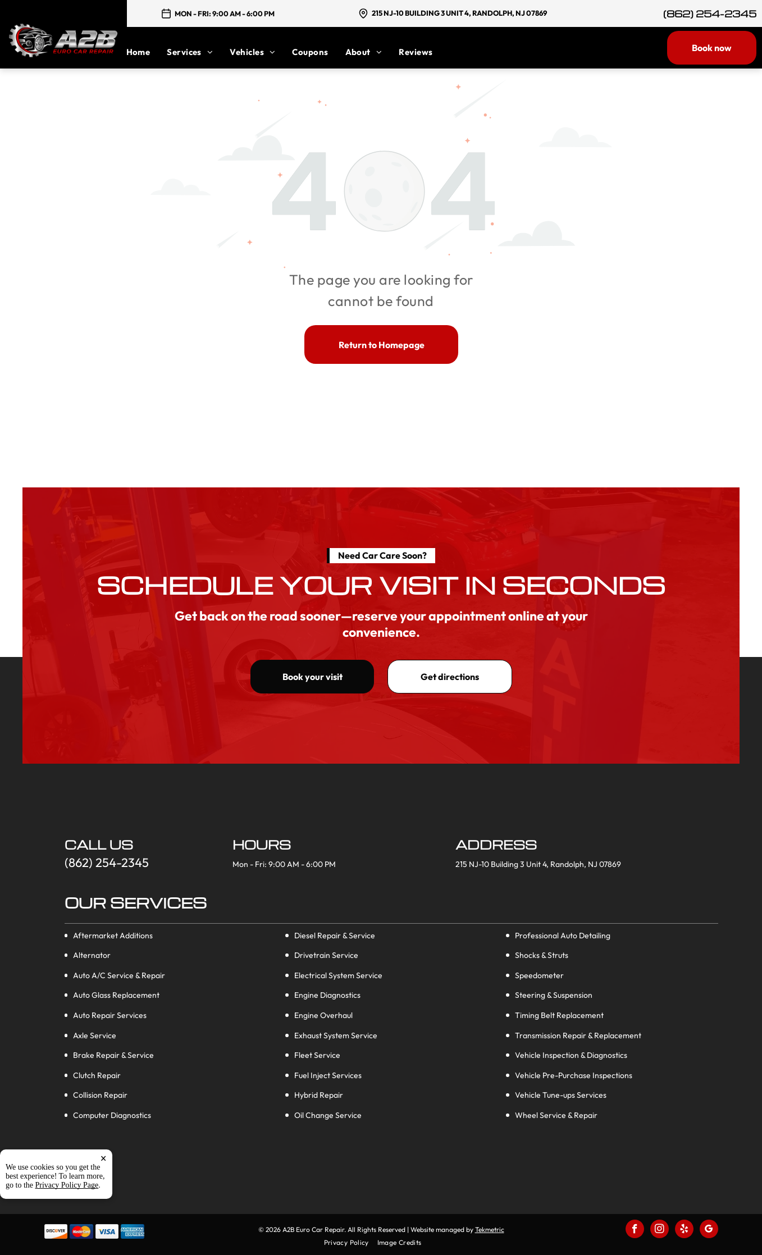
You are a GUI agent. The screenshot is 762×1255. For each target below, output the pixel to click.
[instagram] (659, 1230)
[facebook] (635, 1230)
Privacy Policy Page (67, 1206)
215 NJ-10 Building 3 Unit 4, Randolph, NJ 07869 (459, 12)
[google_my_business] (709, 1230)
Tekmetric (489, 1229)
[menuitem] (146, 52)
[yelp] (684, 1230)
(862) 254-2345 (709, 14)
